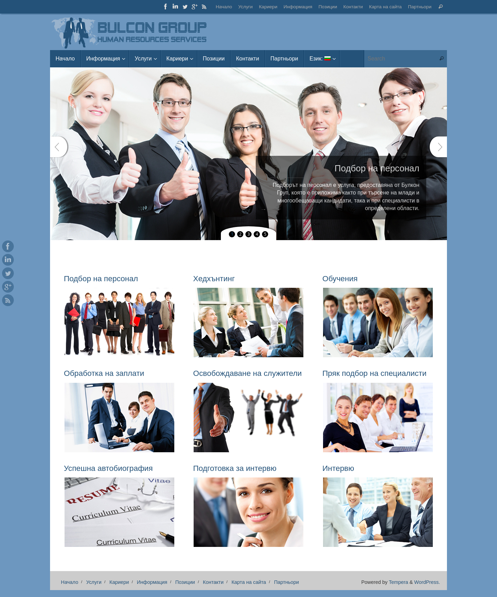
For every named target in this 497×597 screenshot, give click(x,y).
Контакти (353, 6)
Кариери (268, 6)
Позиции (328, 6)
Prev (58, 146)
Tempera (398, 582)
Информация (298, 6)
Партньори (419, 6)
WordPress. (427, 582)
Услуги (245, 6)
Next (438, 146)
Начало (224, 6)
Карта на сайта (385, 6)
